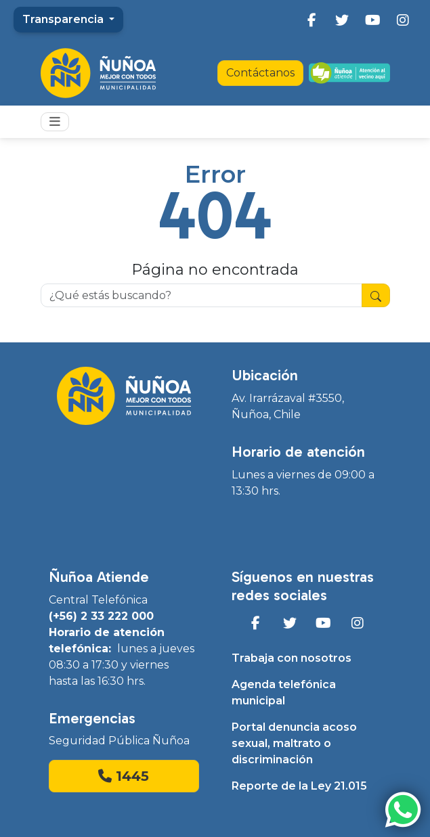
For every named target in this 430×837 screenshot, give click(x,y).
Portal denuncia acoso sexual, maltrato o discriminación (294, 743)
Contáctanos (260, 72)
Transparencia (64, 19)
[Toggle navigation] (55, 121)
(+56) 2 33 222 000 (101, 616)
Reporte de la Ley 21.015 (299, 785)
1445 (123, 776)
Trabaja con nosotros (291, 658)
